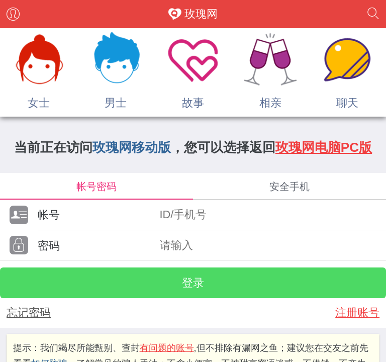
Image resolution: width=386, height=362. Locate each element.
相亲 (270, 103)
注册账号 (357, 312)
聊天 (347, 103)
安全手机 (289, 186)
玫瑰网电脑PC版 (323, 147)
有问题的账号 (167, 348)
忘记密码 (29, 312)
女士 (39, 103)
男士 (116, 103)
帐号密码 (96, 186)
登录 (193, 283)
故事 (193, 103)
